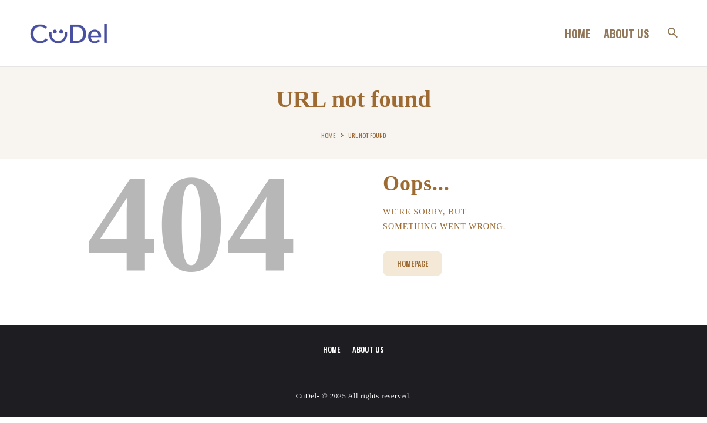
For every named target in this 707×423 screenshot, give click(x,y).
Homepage (412, 263)
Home (328, 135)
